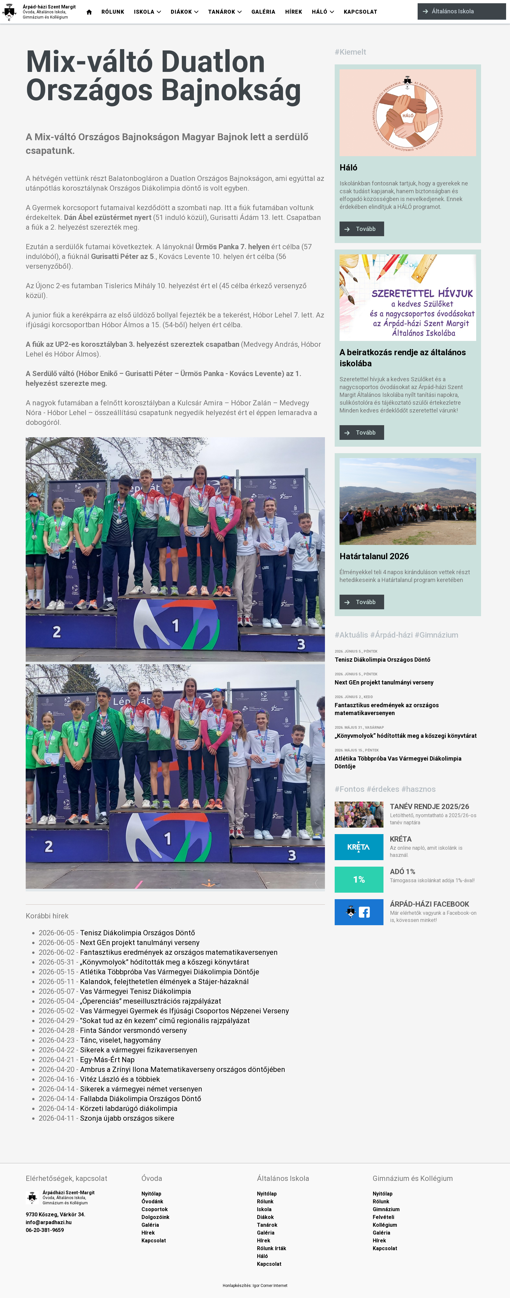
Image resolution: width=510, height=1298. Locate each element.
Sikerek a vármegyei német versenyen (141, 1089)
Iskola (264, 1209)
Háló (348, 167)
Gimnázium (386, 1209)
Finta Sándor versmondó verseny (133, 1030)
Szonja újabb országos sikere (127, 1118)
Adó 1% (402, 872)
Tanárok (267, 1225)
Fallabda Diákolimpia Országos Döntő (140, 1099)
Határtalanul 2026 (374, 556)
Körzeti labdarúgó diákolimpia (129, 1108)
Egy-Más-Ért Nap (107, 1060)
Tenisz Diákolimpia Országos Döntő (137, 933)
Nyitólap (151, 1194)
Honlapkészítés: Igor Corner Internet (255, 1285)
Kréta (401, 839)
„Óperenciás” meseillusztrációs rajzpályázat (150, 1001)
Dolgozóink (155, 1217)
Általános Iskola (448, 11)
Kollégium (385, 1225)
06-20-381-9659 (45, 1230)
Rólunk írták (271, 1248)
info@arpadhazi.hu (49, 1222)
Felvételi (383, 1217)
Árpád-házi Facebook (429, 904)
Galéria (150, 1225)
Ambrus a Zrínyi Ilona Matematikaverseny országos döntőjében (182, 1069)
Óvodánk (152, 1201)
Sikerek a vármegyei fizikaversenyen (138, 1050)
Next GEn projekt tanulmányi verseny (139, 943)
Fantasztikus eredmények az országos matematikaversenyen (179, 952)
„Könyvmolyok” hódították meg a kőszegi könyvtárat (164, 962)
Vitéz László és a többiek (120, 1079)
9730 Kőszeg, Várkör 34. (55, 1214)
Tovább (366, 228)
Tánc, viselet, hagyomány (120, 1040)
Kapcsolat (153, 1240)
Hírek (148, 1233)
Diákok (265, 1217)
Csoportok (154, 1209)
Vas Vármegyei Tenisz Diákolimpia (135, 991)
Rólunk (265, 1201)
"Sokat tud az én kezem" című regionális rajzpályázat (165, 1021)
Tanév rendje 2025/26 (429, 807)
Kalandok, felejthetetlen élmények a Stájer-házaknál (164, 982)
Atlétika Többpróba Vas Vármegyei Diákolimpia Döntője (169, 972)
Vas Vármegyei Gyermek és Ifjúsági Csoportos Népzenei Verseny (184, 1011)
